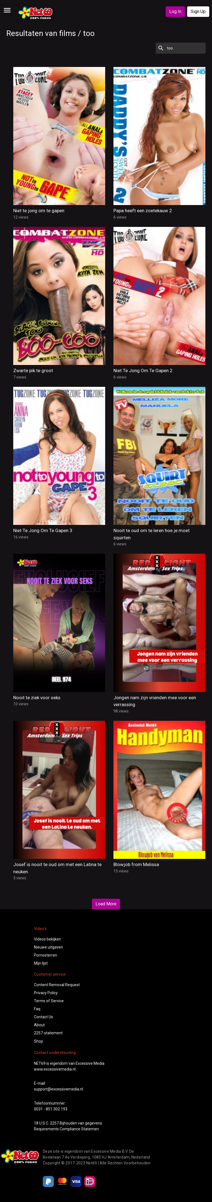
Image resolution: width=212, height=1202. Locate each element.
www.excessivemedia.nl (55, 1069)
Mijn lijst (41, 963)
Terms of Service (49, 1001)
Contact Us (43, 1017)
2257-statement (48, 1033)
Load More (106, 903)
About (39, 1025)
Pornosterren (45, 955)
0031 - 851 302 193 (50, 1109)
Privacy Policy (46, 993)
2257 (54, 1123)
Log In (175, 11)
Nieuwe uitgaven (48, 947)
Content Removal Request (57, 985)
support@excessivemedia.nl (58, 1089)
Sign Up (198, 11)
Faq (37, 1009)
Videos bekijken (47, 939)
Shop (38, 1041)
